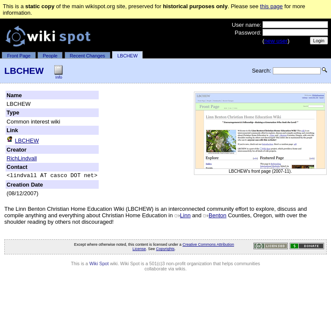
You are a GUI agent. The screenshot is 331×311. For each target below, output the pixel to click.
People (50, 55)
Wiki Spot (99, 264)
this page (271, 6)
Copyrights (165, 250)
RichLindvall (21, 158)
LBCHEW (127, 55)
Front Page (18, 55)
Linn (183, 216)
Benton (214, 216)
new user (275, 41)
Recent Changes (87, 55)
